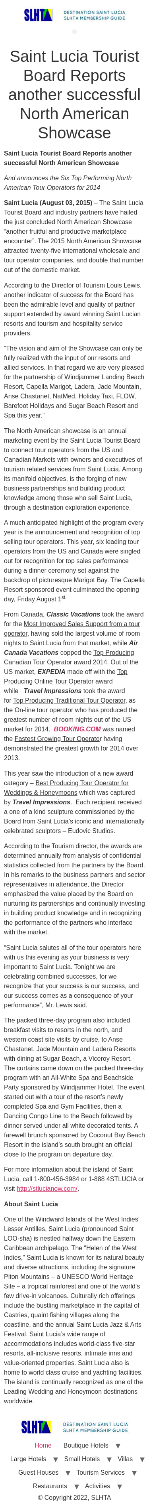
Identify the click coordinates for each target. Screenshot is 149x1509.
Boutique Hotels (86, 1445)
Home (43, 1445)
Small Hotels (82, 1459)
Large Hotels (28, 1459)
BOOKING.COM (77, 729)
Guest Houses (38, 1472)
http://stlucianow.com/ (47, 1188)
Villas (125, 1459)
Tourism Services (100, 1472)
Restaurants (50, 1486)
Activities (97, 1486)
